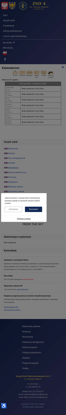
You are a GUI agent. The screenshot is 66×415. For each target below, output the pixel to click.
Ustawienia (13, 209)
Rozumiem (33, 209)
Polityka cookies (24, 219)
